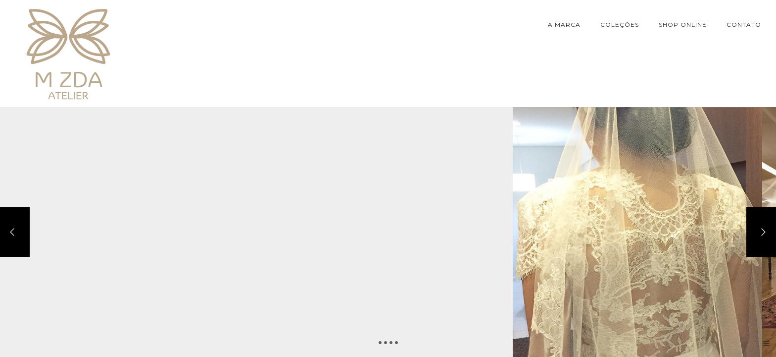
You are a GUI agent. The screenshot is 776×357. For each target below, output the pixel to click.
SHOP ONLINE (683, 24)
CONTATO (744, 24)
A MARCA (564, 24)
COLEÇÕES (619, 24)
